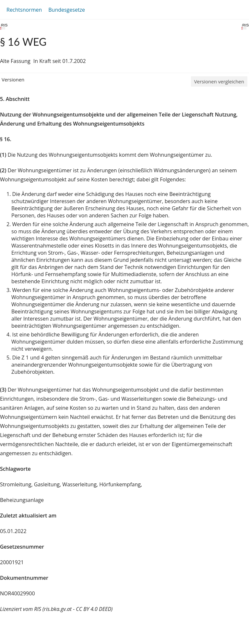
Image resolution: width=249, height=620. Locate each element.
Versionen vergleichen (219, 81)
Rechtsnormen (24, 9)
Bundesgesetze (66, 9)
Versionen (13, 79)
